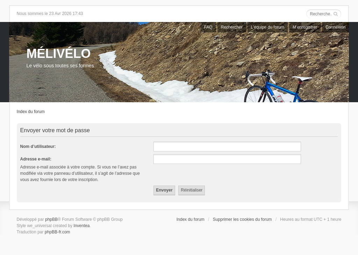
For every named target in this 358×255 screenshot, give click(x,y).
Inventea (81, 225)
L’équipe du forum (267, 27)
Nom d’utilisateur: (38, 146)
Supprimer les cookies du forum (242, 219)
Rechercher (232, 27)
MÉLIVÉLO (59, 53)
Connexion (335, 27)
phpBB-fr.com (57, 232)
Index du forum (31, 111)
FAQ (208, 27)
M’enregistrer (305, 27)
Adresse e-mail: (35, 159)
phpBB (51, 219)
